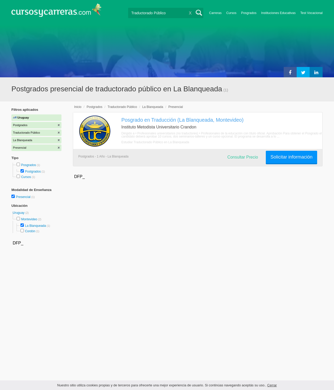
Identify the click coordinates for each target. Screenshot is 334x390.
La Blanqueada (35, 226)
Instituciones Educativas (278, 13)
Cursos (231, 13)
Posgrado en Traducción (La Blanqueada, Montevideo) (182, 120)
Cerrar (272, 385)
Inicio (77, 107)
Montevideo (29, 219)
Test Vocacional (311, 13)
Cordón (30, 231)
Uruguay (19, 213)
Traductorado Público (122, 107)
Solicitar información (291, 157)
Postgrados (33, 171)
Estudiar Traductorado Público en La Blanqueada (155, 142)
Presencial (23, 197)
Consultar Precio (242, 157)
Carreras (215, 13)
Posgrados (248, 13)
